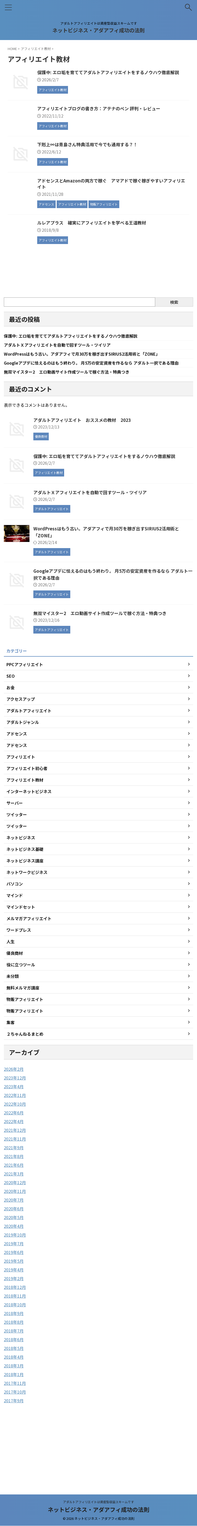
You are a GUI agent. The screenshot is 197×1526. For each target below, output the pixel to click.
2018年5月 (14, 1417)
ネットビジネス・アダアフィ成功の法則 (98, 30)
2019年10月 (15, 1304)
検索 (174, 362)
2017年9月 (14, 1470)
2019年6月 (14, 1321)
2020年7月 (14, 1269)
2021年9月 (14, 1217)
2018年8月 (14, 1391)
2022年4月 (14, 1191)
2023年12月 (15, 1147)
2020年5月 (14, 1287)
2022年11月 (15, 1164)
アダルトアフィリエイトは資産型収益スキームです (98, 1502)
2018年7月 (14, 1400)
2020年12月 (15, 1252)
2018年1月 (14, 1444)
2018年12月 (15, 1356)
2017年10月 (15, 1461)
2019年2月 (14, 1348)
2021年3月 (14, 1243)
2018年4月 (14, 1426)
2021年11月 (15, 1208)
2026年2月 (14, 1138)
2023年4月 (14, 1156)
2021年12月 (15, 1199)
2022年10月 (15, 1173)
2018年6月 (14, 1409)
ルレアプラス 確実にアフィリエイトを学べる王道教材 (120, 282)
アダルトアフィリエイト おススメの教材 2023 (85, 489)
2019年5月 (14, 1330)
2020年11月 (15, 1260)
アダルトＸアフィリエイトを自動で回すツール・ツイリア (64, 405)
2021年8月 (14, 1225)
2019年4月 (14, 1339)
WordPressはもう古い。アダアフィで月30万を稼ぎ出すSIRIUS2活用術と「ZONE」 (92, 415)
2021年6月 (14, 1234)
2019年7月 (14, 1313)
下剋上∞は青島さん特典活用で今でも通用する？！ (116, 177)
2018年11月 (15, 1365)
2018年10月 (15, 1374)
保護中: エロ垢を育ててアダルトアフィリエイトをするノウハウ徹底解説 (79, 396)
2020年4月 (14, 1295)
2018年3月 (14, 1435)
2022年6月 (14, 1182)
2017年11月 (15, 1452)
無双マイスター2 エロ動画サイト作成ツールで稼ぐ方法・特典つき (74, 441)
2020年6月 (14, 1278)
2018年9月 (14, 1382)
